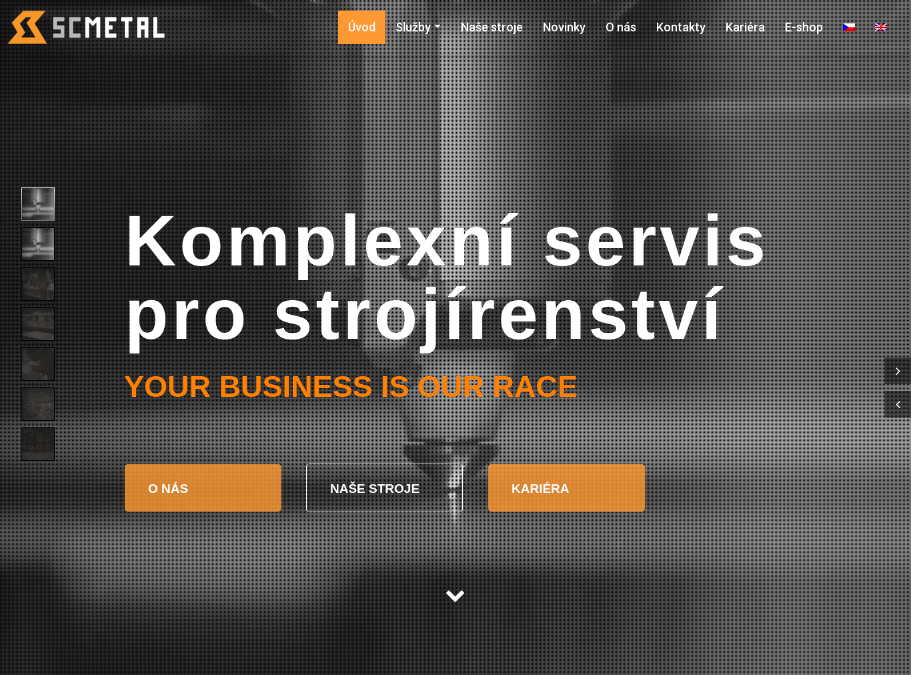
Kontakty (681, 27)
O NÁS (169, 489)
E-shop (804, 27)
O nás (621, 27)
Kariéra (745, 27)
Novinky (564, 27)
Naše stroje (492, 27)
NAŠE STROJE (376, 489)
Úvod (361, 27)
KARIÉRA (541, 489)
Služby (413, 27)
